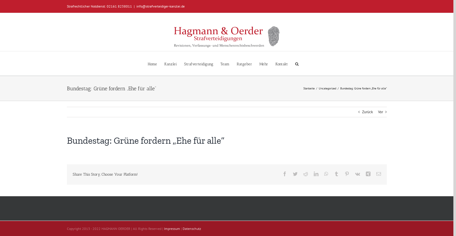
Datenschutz (192, 228)
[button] (297, 63)
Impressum (172, 228)
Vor (380, 111)
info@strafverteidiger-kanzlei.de (160, 6)
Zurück (367, 111)
